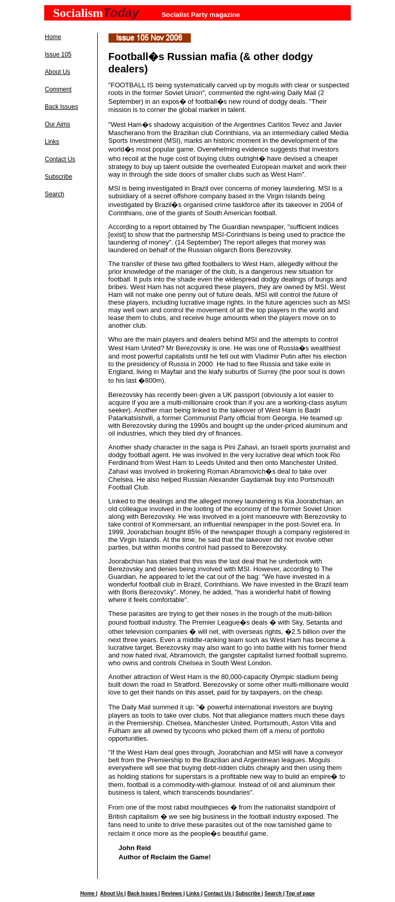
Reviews (172, 893)
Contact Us (60, 159)
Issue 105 (58, 54)
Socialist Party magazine (200, 14)
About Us (57, 72)
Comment (58, 89)
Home (53, 37)
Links (52, 141)
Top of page (300, 893)
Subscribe (58, 176)
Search (54, 194)
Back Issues (61, 106)
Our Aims (57, 124)
